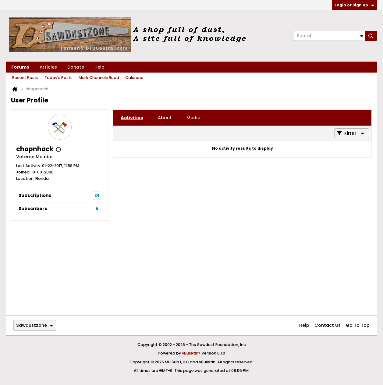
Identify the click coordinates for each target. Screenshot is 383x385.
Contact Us (327, 325)
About (165, 118)
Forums (20, 67)
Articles (48, 67)
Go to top (358, 325)
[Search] (329, 36)
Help (99, 67)
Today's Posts (58, 77)
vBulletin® (191, 353)
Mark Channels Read (99, 77)
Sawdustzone (34, 325)
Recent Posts (25, 77)
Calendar (134, 77)
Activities (132, 118)
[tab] (132, 118)
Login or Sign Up (354, 5)
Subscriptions (35, 195)
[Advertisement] (191, 268)
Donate (75, 67)
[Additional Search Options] (361, 36)
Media (193, 118)
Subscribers (33, 208)
